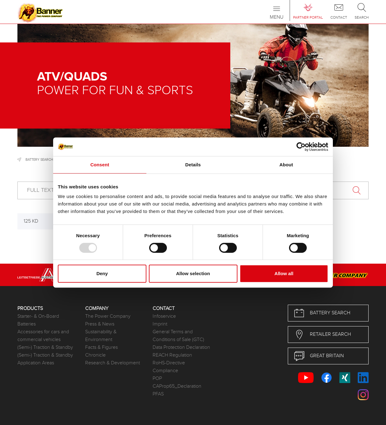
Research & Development (112, 363)
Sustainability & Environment (101, 336)
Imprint (160, 324)
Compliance (165, 371)
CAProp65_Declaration (177, 386)
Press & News (99, 324)
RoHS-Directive (169, 363)
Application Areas (35, 363)
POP (157, 378)
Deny (102, 273)
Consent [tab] (99, 164)
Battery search (39, 160)
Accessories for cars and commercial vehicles (43, 336)
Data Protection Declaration (181, 347)
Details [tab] (193, 164)
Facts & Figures (101, 347)
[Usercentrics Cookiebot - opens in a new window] (301, 146)
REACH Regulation (172, 355)
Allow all (283, 273)
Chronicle (95, 355)
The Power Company (108, 316)
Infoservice (164, 316)
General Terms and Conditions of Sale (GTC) (178, 336)
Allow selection (193, 273)
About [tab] (286, 164)
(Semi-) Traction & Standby (45, 347)
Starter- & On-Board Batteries (38, 320)
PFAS (158, 394)
